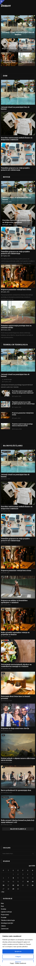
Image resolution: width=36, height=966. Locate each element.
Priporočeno (5, 483)
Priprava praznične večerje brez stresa (9, 61)
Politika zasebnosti (20, 963)
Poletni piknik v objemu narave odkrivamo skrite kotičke (18, 759)
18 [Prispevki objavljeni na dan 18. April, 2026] (27, 881)
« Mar (2, 892)
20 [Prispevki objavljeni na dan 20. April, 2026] (3, 885)
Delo (3, 577)
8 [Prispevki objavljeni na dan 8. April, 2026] (13, 878)
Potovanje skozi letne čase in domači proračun (15, 697)
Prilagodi (18, 956)
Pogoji (12, 963)
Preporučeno (5, 797)
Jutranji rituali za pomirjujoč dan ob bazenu (18, 33)
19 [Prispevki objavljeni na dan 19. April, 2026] (32, 881)
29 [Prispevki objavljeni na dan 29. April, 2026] (13, 889)
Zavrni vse (18, 962)
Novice (6, 177)
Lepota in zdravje (6, 451)
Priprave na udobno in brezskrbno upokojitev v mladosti (14, 601)
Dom (5, 76)
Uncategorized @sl (7, 923)
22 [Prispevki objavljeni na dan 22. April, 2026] (13, 885)
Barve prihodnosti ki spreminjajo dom (16, 790)
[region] (18, 949)
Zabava (3, 926)
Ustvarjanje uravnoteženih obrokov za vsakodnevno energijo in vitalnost (16, 665)
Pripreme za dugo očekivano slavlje (15, 728)
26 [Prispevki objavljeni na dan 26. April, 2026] (32, 885)
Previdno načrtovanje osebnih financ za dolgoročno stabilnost (9, 46)
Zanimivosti (4, 928)
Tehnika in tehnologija (15, 344)
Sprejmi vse (18, 951)
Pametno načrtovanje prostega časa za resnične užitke (26, 60)
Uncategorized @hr (6, 705)
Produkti (3, 917)
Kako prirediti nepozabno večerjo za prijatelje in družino (15, 633)
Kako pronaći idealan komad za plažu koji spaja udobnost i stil (17, 821)
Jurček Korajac (8, 379)
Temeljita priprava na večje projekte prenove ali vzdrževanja (26, 46)
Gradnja (3, 909)
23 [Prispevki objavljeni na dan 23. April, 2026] (18, 885)
